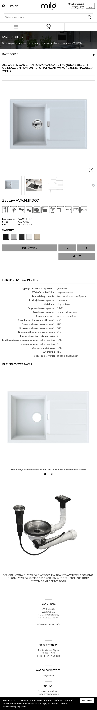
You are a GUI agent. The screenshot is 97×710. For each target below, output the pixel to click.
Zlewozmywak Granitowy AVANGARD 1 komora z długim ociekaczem (48, 469)
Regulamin (48, 675)
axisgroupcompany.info (48, 624)
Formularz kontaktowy (48, 691)
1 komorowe (59, 43)
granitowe (44, 43)
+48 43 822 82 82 (48, 26)
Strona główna (10, 43)
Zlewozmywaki (28, 43)
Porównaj (29, 248)
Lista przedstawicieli (49, 694)
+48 (44, 656)
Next (93, 185)
